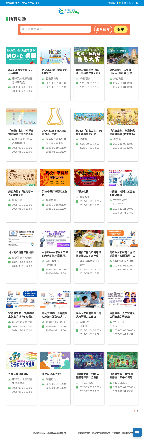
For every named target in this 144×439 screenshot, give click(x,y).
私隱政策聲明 (84, 433)
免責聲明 (116, 433)
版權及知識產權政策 (101, 433)
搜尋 (120, 29)
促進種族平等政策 (130, 433)
